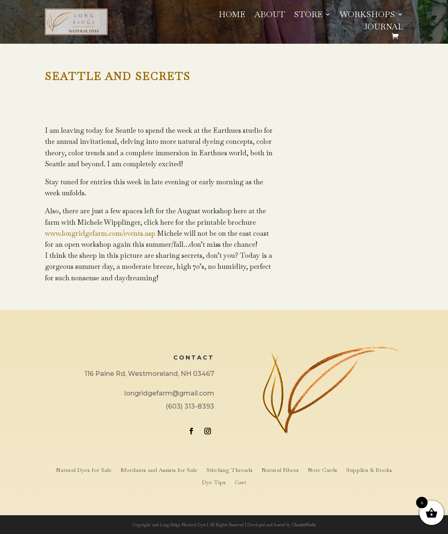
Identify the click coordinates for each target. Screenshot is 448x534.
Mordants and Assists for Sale (159, 470)
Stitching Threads (229, 470)
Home (232, 15)
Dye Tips (214, 482)
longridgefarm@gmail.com (169, 393)
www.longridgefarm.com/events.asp (100, 233)
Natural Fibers (280, 470)
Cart (240, 482)
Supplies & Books (369, 470)
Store (308, 15)
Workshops (367, 15)
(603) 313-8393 (190, 406)
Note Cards (322, 470)
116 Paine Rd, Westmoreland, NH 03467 (149, 374)
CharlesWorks (303, 524)
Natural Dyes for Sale (84, 470)
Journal (383, 28)
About (269, 15)
